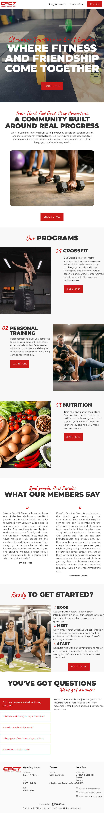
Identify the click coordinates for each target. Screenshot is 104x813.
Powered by (44, 804)
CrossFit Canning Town (90, 792)
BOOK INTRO (52, 86)
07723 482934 (56, 775)
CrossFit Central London (90, 796)
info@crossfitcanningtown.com (65, 783)
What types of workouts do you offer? (23, 738)
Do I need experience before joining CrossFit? (22, 704)
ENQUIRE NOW (52, 217)
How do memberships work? (18, 727)
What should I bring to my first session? (24, 716)
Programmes (58, 4)
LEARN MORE (73, 289)
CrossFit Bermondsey (89, 789)
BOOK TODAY (78, 666)
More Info (77, 4)
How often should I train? (16, 749)
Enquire (94, 4)
